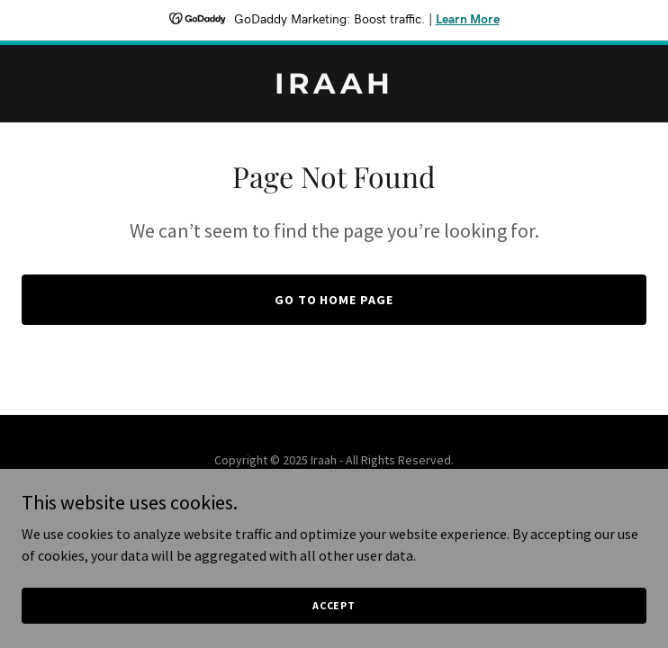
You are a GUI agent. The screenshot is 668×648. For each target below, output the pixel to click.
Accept (334, 629)
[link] (334, 88)
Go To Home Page (334, 300)
